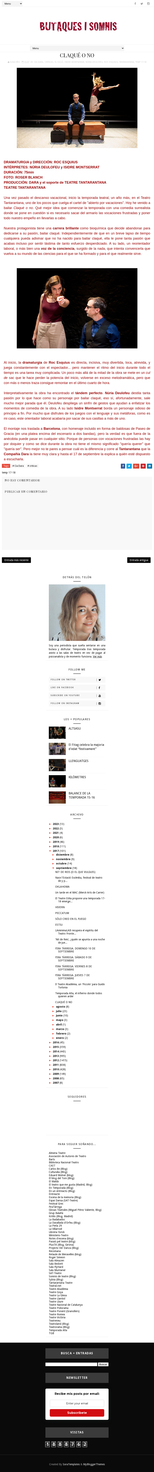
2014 (56, 1051)
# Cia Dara (18, 465)
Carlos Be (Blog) (58, 1168)
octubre (61, 863)
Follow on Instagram (78, 703)
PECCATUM (62, 913)
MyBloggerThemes (94, 1464)
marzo (60, 1029)
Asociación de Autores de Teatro (67, 1156)
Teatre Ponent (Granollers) (64, 1311)
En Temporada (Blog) (61, 1187)
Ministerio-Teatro (58, 1235)
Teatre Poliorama (58, 1307)
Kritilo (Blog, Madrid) (61, 1216)
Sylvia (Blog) (56, 1279)
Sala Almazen (56, 1260)
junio (59, 1015)
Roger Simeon (57, 1257)
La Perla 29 (55, 1225)
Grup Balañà (56, 1213)
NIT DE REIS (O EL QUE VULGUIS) (75, 871)
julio (59, 1011)
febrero (61, 1033)
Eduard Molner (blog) (61, 1175)
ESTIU (59, 924)
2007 (56, 1082)
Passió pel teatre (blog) (62, 1241)
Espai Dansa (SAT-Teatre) (63, 1200)
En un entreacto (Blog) (62, 1191)
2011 (56, 1064)
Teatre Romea (57, 1314)
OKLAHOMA (62, 886)
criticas (49, 62)
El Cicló (59, 62)
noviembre (63, 859)
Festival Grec (56, 1203)
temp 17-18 (141, 62)
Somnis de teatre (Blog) (62, 1276)
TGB (51, 1333)
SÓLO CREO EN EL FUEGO (70, 918)
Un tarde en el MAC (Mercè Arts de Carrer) (79, 892)
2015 (56, 1046)
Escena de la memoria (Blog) (65, 1197)
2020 (56, 837)
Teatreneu (55, 1320)
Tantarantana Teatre (60, 1282)
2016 (56, 1042)
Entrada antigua (139, 560)
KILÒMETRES (77, 777)
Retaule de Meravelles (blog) (65, 1254)
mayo (60, 1020)
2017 (56, 850)
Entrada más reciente (16, 560)
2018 (56, 846)
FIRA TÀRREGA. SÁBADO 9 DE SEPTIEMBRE (73, 959)
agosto (61, 1006)
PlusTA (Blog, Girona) (61, 1244)
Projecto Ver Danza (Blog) (64, 1247)
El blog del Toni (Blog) (61, 1178)
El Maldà (54, 1181)
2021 (56, 832)
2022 (56, 828)
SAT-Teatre (55, 1273)
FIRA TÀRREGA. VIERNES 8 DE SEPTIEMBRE (73, 968)
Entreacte (54, 1194)
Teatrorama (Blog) (59, 1326)
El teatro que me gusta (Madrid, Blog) (70, 1184)
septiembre (64, 868)
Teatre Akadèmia (58, 1288)
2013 (56, 1055)
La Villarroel (55, 1228)
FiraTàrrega (55, 1206)
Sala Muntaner (57, 1270)
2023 (56, 823)
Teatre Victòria (57, 1317)
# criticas (32, 465)
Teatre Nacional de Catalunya (66, 1304)
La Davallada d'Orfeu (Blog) (64, 1222)
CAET (52, 1165)
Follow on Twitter (78, 680)
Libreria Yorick (57, 1232)
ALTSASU (75, 728)
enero (60, 1037)
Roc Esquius (111, 62)
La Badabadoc (57, 1219)
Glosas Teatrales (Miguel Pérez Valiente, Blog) (75, 1209)
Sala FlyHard (56, 1266)
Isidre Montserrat (74, 62)
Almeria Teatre (57, 1152)
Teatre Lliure (56, 1301)
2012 (56, 1060)
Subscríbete (77, 1413)
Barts (52, 1159)
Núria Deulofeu (94, 62)
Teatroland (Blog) (59, 1323)
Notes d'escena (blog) (61, 1238)
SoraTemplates (71, 1464)
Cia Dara (38, 62)
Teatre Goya (56, 1292)
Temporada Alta (58, 1330)
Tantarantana (126, 62)
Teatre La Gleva (58, 1295)
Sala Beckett (56, 1263)
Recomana (55, 1251)
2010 (56, 1069)
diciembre (63, 854)
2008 (56, 1078)
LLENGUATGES (78, 761)
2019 (56, 841)
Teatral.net (55, 1285)
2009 (56, 1073)
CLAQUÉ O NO (63, 1002)
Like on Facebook (78, 687)
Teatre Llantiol (57, 1298)
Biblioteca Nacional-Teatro (64, 1162)
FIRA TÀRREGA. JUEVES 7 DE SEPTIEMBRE (72, 977)
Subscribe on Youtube (78, 695)
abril (59, 1024)
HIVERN (60, 907)
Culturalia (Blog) (58, 1171)
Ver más (97, 656)
